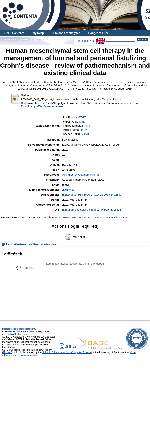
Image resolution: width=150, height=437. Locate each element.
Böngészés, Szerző (57, 39)
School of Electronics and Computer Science (67, 352)
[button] (67, 237)
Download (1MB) (31, 106)
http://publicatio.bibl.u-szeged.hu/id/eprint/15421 (91, 209)
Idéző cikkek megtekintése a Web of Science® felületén (95, 217)
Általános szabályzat (66, 33)
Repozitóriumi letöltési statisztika (29, 244)
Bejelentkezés (85, 40)
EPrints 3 (7, 352)
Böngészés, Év (98, 33)
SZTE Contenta (14, 33)
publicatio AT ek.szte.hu (15, 334)
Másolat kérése (53, 106)
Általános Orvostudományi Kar (81, 174)
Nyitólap (38, 33)
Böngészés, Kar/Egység (20, 39)
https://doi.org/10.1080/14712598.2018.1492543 (91, 194)
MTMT (82, 117)
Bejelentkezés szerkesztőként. (19, 329)
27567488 (68, 189)
